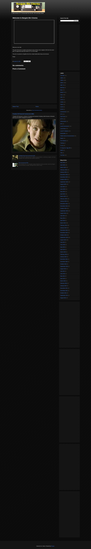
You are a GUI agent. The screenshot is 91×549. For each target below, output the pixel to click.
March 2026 (63, 167)
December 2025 (64, 174)
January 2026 (63, 172)
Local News (63, 128)
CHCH (61, 99)
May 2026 (62, 162)
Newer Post (16, 106)
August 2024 (63, 213)
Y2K (61, 152)
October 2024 (63, 208)
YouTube (62, 75)
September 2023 (64, 237)
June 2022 (62, 273)
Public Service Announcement (67, 135)
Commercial (63, 111)
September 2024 (64, 210)
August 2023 (63, 239)
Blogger (52, 546)
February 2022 (63, 283)
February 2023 (63, 254)
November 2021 (64, 290)
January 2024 (63, 227)
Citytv (61, 104)
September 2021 (64, 295)
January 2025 (63, 201)
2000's (61, 82)
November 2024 (64, 206)
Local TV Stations (64, 131)
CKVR (61, 109)
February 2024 (63, 225)
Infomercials (63, 121)
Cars (61, 94)
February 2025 (63, 198)
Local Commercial (64, 126)
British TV (62, 92)
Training (62, 143)
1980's (61, 78)
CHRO (61, 102)
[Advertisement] (69, 47)
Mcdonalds (62, 133)
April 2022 (62, 278)
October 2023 (63, 235)
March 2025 (63, 196)
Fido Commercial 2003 (23, 162)
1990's (61, 80)
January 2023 (63, 256)
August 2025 (63, 184)
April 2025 (62, 194)
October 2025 (63, 179)
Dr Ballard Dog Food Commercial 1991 (27, 155)
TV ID (61, 145)
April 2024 (62, 220)
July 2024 (62, 215)
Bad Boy (62, 87)
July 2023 (62, 242)
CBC (61, 97)
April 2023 (62, 249)
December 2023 (64, 230)
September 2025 (64, 181)
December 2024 (64, 203)
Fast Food (62, 116)
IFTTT (61, 119)
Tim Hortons (63, 140)
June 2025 (62, 189)
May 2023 (62, 247)
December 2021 (64, 288)
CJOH (61, 106)
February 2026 (63, 169)
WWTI (61, 150)
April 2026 (62, 165)
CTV (61, 114)
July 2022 (62, 271)
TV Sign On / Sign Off (65, 148)
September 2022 (64, 266)
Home (37, 106)
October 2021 (63, 293)
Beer (61, 90)
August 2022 (63, 268)
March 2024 (63, 223)
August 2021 (63, 297)
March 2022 (63, 280)
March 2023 (63, 252)
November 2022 (64, 261)
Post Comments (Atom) (37, 110)
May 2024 (62, 218)
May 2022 (62, 276)
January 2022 (63, 285)
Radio (61, 138)
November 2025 (64, 177)
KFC (61, 123)
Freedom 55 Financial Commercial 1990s (23, 114)
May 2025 (62, 191)
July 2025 (62, 186)
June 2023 (62, 244)
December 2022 (64, 259)
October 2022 (63, 264)
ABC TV (62, 85)
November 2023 (64, 232)
